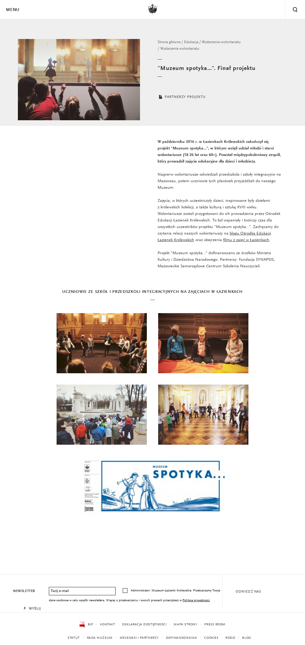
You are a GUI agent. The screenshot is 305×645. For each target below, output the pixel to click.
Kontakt (107, 624)
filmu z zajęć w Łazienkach (246, 240)
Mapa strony (185, 624)
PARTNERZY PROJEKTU (181, 97)
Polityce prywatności (196, 600)
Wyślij (35, 608)
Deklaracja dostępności (144, 624)
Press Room (214, 624)
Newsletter (24, 591)
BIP (86, 625)
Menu (12, 10)
